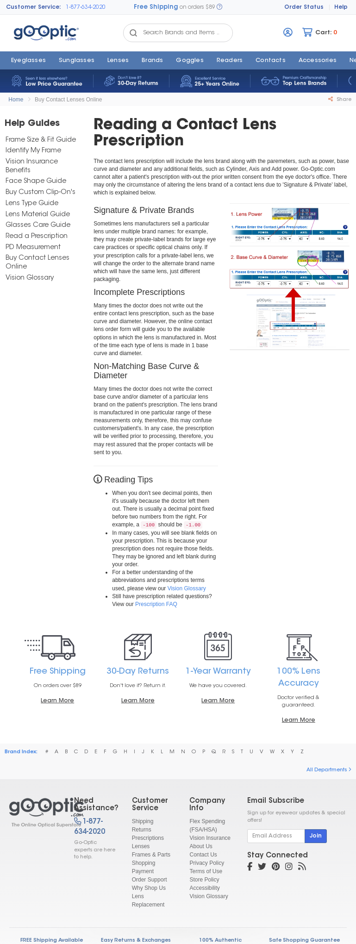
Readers (230, 60)
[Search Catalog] (133, 33)
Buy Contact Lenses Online (68, 99)
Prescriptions (148, 838)
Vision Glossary (187, 588)
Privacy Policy (206, 863)
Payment (143, 871)
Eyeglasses (28, 60)
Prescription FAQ (156, 604)
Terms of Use (205, 871)
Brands (152, 60)
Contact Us (203, 854)
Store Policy (204, 879)
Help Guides (32, 123)
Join (316, 836)
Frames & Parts (151, 854)
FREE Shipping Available (51, 940)
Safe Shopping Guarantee (304, 940)
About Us (200, 846)
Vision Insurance (210, 838)
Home (15, 99)
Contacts (271, 60)
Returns (141, 829)
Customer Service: (33, 7)
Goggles (189, 60)
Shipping (143, 821)
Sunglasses (76, 60)
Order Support (149, 879)
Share (339, 99)
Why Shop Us (149, 888)
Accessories (318, 60)
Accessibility (204, 888)
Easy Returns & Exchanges (136, 940)
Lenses (118, 60)
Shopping (144, 863)
